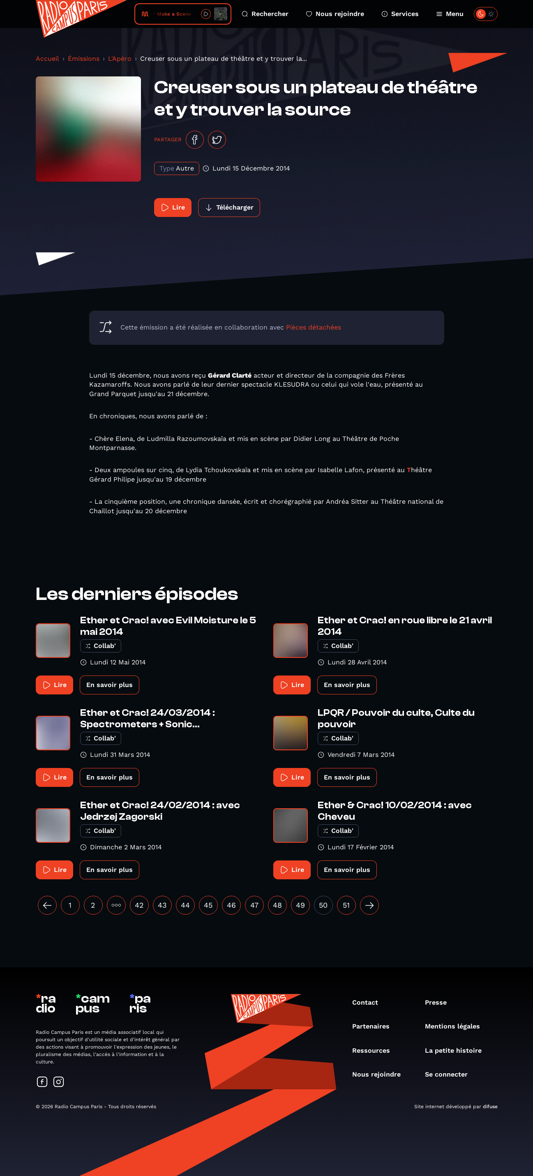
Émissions (83, 58)
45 (208, 905)
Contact (369, 1002)
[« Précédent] (47, 905)
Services (400, 14)
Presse (440, 1002)
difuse (490, 1106)
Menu (450, 14)
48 (277, 905)
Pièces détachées (313, 327)
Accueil (47, 58)
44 (185, 905)
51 (346, 905)
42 (139, 905)
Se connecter (450, 1074)
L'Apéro (120, 58)
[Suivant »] (369, 905)
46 (231, 905)
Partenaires (375, 1026)
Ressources (375, 1050)
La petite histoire (457, 1050)
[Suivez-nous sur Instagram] (58, 1082)
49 (300, 905)
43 (162, 905)
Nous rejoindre (335, 14)
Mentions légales (456, 1026)
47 (254, 905)
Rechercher (265, 14)
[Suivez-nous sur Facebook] (42, 1082)
